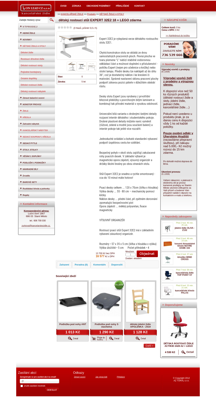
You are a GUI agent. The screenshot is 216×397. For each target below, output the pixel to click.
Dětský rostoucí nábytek (33, 91)
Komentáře (99, 264)
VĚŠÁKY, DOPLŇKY (30, 156)
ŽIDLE (24, 111)
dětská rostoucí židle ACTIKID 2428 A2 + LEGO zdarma (179, 346)
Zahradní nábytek (29, 124)
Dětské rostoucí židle (31, 85)
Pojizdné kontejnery (31, 72)
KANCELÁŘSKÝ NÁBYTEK (34, 130)
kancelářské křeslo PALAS (184, 291)
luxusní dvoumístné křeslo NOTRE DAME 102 (185, 245)
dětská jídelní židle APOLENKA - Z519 (140, 325)
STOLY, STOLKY (29, 149)
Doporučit (116, 264)
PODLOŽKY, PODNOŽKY (33, 162)
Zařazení (64, 264)
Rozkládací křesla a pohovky (35, 188)
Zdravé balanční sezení (32, 98)
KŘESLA (25, 117)
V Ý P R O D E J (28, 26)
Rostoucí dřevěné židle (32, 59)
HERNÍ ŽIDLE (27, 33)
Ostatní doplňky (29, 78)
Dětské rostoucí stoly (31, 65)
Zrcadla (25, 175)
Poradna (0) (81, 264)
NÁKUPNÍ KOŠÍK (175, 20)
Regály (24, 195)
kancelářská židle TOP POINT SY (185, 274)
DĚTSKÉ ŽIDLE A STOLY (111, 14)
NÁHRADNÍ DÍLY (29, 169)
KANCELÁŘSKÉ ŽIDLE (72, 14)
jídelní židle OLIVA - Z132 (185, 229)
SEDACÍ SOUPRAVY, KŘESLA (35, 137)
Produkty (91, 14)
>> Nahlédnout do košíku (178, 35)
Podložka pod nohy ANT (72, 324)
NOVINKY (26, 39)
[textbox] (32, 20)
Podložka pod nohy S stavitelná (106, 325)
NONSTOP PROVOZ (30, 104)
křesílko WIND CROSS (184, 258)
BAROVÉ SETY (28, 182)
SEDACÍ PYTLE (28, 143)
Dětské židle (27, 52)
